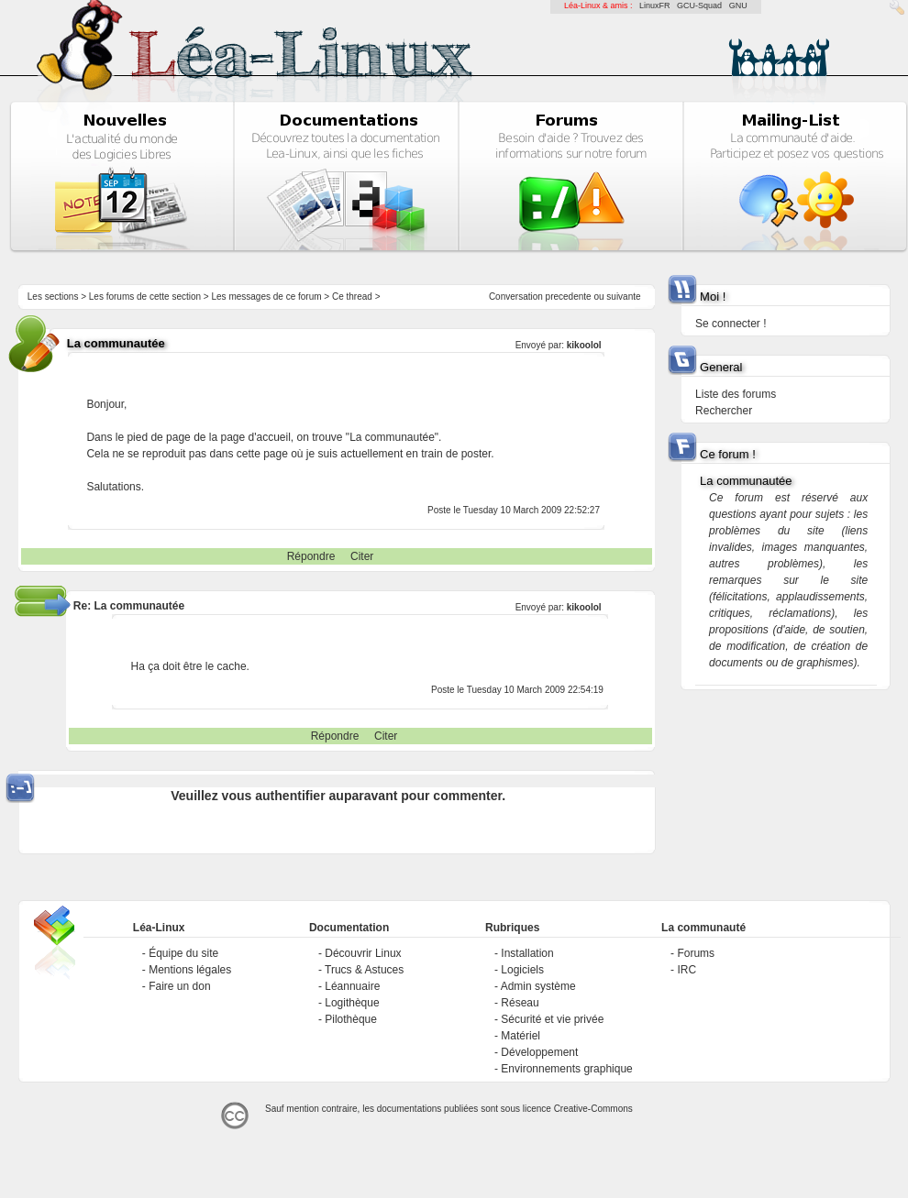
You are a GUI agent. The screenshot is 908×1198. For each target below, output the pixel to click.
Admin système (538, 986)
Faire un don (179, 986)
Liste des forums (735, 394)
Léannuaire (352, 986)
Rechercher (723, 410)
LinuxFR (654, 5)
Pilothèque (351, 1019)
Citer (361, 556)
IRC (686, 969)
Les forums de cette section (145, 296)
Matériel (520, 1035)
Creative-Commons (593, 1109)
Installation (527, 953)
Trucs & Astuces (364, 969)
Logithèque (352, 1002)
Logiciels (522, 969)
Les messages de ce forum (267, 296)
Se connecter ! (730, 323)
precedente (569, 296)
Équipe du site (183, 953)
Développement (539, 1052)
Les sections (53, 296)
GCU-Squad (699, 5)
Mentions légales (190, 969)
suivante (623, 296)
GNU (738, 5)
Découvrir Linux (363, 953)
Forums (695, 953)
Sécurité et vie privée (552, 1019)
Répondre (311, 556)
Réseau (519, 1002)
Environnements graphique (566, 1068)
